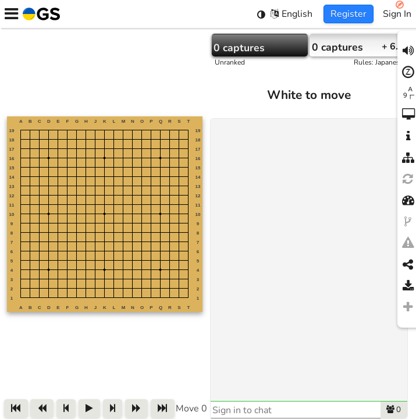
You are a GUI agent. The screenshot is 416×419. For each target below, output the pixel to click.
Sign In (397, 14)
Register (348, 14)
